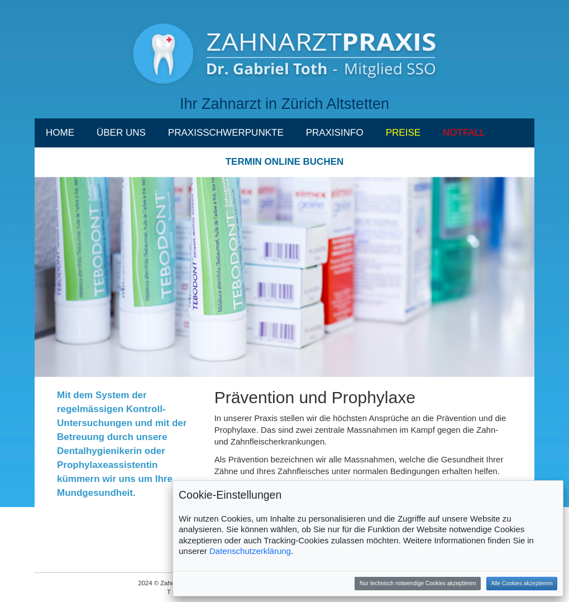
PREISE (403, 132)
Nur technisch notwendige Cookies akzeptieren (418, 583)
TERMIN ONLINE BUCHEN (285, 161)
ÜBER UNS (121, 132)
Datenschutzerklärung (250, 551)
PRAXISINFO (335, 132)
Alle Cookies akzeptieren (521, 583)
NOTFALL (464, 132)
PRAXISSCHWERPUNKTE (226, 132)
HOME (60, 132)
